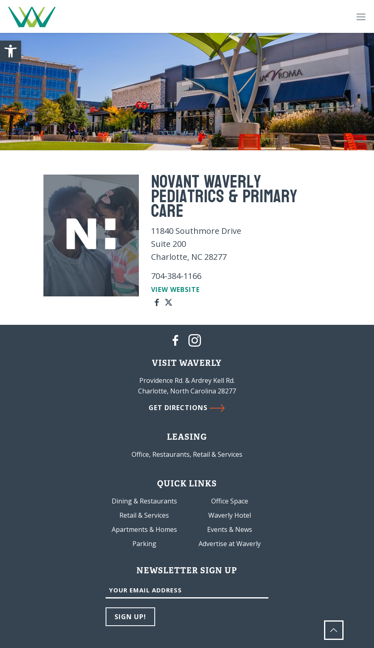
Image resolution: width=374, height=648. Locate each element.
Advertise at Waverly (230, 543)
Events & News (229, 529)
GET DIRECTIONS (187, 407)
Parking (144, 543)
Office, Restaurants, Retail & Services (187, 454)
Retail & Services (144, 515)
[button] (10, 51)
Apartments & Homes (144, 529)
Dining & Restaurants (144, 501)
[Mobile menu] (361, 16)
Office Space (229, 501)
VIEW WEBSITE (175, 289)
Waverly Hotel (229, 515)
